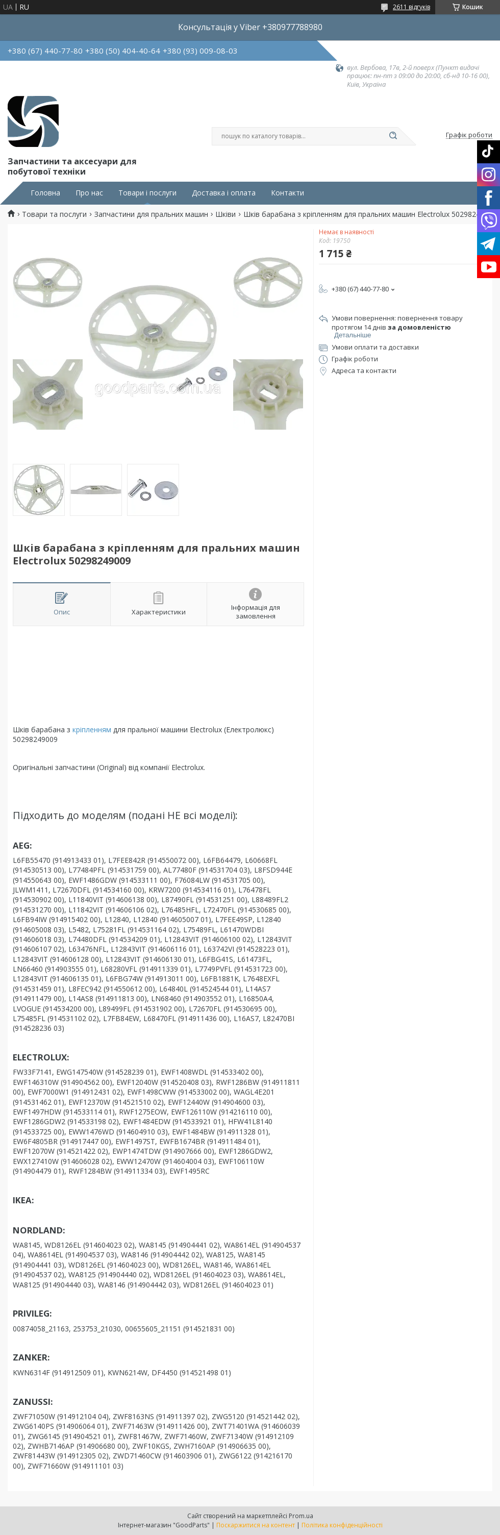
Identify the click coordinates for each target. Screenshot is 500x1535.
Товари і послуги (147, 192)
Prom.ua (301, 1516)
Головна (45, 192)
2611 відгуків (411, 7)
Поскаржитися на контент (255, 1525)
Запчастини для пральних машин (151, 214)
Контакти (287, 192)
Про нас (89, 192)
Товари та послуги (54, 214)
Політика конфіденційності (342, 1525)
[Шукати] (393, 136)
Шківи (225, 214)
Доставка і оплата (224, 192)
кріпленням (91, 729)
